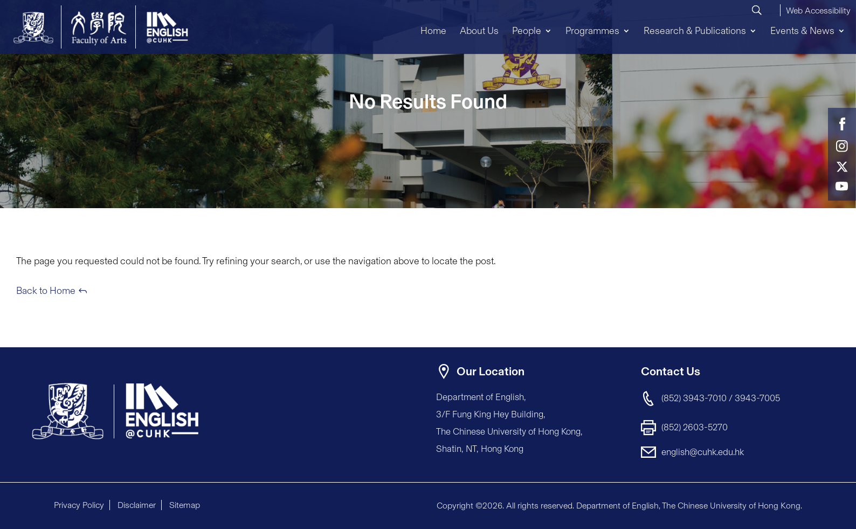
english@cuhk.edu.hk (702, 451)
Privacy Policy (79, 505)
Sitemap (184, 505)
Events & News (802, 31)
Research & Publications (695, 31)
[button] (818, 9)
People (526, 31)
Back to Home (45, 291)
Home (433, 31)
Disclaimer (137, 505)
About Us (479, 31)
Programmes (592, 31)
